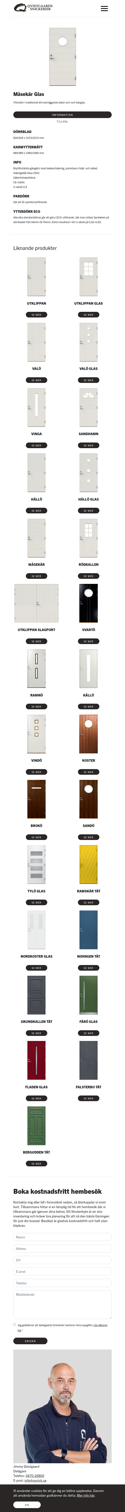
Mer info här (85, 1495)
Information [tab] (62, 115)
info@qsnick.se (35, 1480)
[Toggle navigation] (104, 8)
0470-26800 (35, 1475)
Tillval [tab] (62, 121)
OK (27, 1505)
